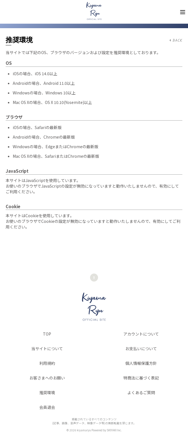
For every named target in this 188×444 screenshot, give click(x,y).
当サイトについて (47, 348)
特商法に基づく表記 (141, 378)
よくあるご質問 (141, 392)
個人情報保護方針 (141, 363)
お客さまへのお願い (47, 378)
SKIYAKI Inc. (114, 430)
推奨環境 (47, 392)
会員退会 (47, 407)
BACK (175, 40)
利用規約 (47, 363)
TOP (47, 334)
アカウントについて (141, 334)
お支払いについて (141, 348)
